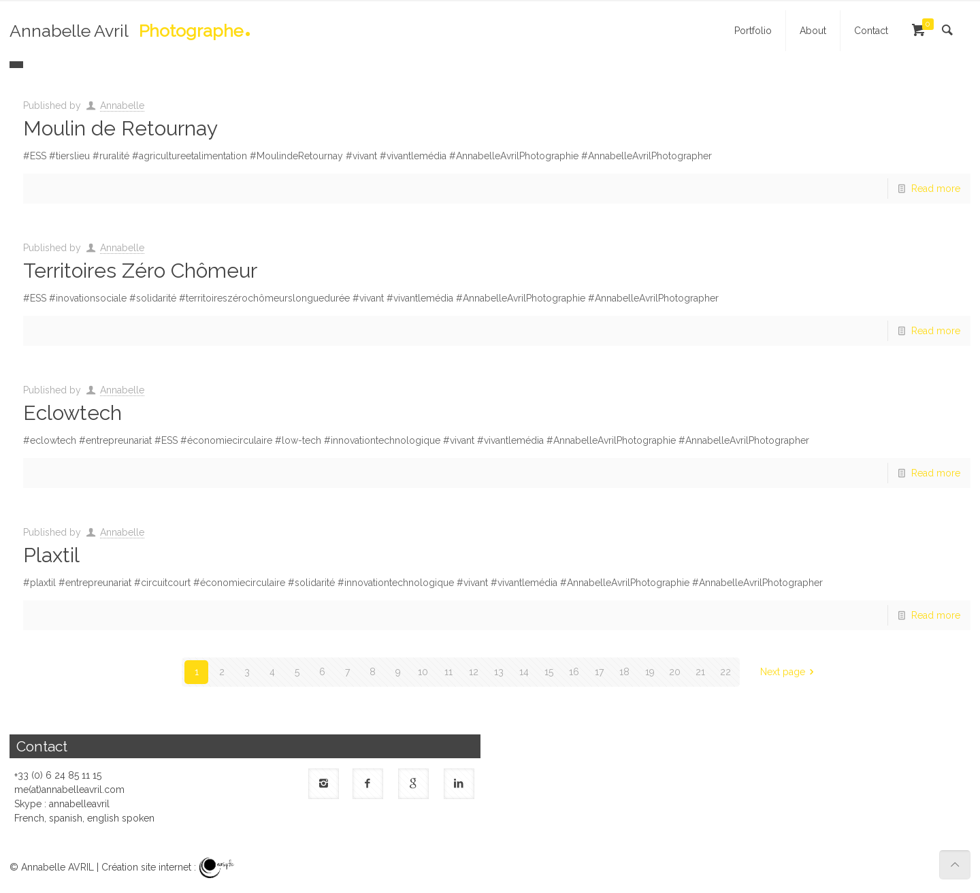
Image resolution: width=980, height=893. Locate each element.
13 (499, 671)
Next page (789, 671)
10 (423, 671)
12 (473, 671)
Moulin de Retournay (120, 128)
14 (524, 671)
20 (675, 671)
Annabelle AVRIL (57, 867)
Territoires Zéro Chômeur (140, 270)
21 (700, 671)
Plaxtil (51, 555)
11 (448, 671)
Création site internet (146, 867)
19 (650, 671)
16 (574, 671)
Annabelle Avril (126, 34)
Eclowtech (72, 413)
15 (548, 671)
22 (725, 671)
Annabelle (122, 105)
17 (599, 671)
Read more (935, 188)
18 (624, 671)
